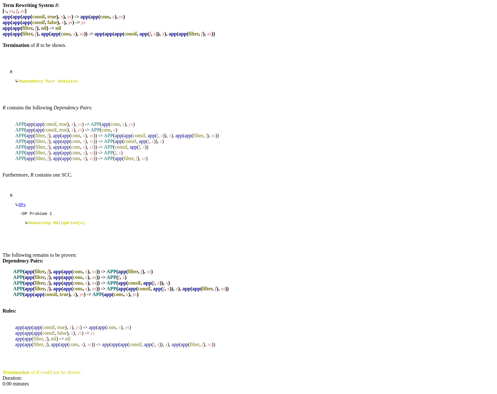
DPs (22, 207)
